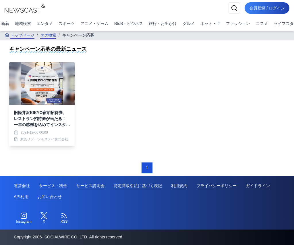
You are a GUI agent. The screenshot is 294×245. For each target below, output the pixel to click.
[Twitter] (44, 218)
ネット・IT (210, 23)
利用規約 (179, 185)
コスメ (262, 23)
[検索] (234, 8)
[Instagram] (24, 218)
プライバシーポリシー (216, 185)
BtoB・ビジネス (128, 23)
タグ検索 (48, 35)
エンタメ (45, 23)
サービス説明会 (90, 185)
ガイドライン (258, 185)
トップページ (19, 35)
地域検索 (23, 23)
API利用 (21, 196)
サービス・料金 (53, 185)
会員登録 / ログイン (267, 8)
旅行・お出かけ (163, 23)
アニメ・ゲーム (94, 23)
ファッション (238, 23)
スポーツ (67, 23)
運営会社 (22, 185)
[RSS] (64, 218)
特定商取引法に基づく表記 (138, 185)
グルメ (189, 23)
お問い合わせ (50, 196)
